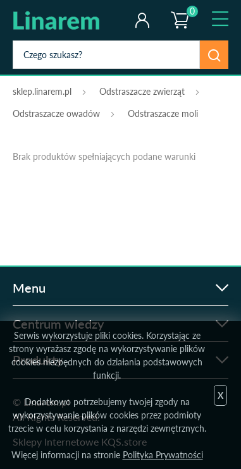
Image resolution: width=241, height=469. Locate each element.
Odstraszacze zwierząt (142, 91)
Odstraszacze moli (163, 113)
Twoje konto (142, 20)
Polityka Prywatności (163, 454)
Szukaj (214, 54)
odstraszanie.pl (65, 20)
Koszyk (179, 9)
